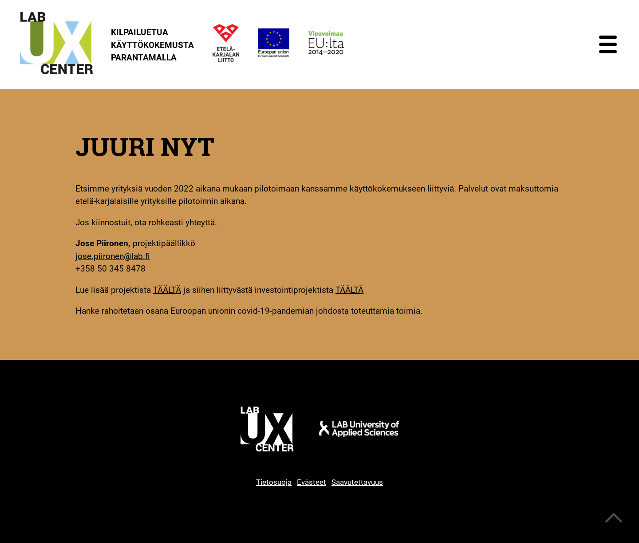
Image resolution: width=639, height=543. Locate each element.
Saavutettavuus (357, 482)
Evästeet (311, 482)
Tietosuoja (274, 482)
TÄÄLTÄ (167, 290)
